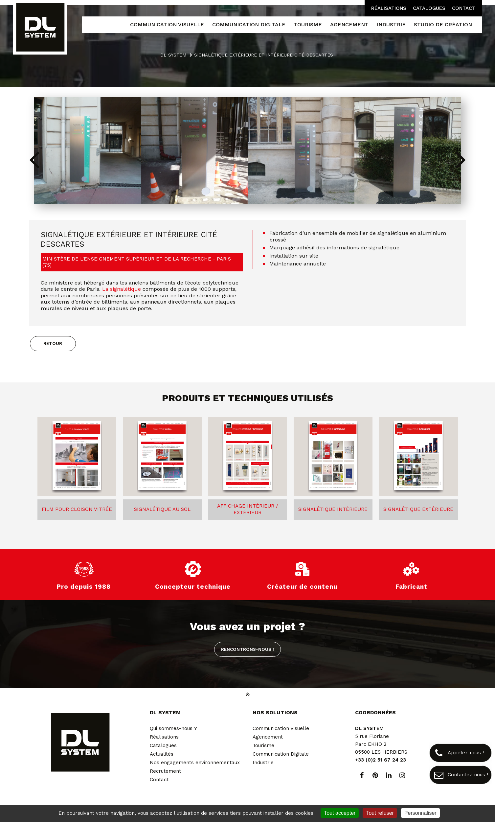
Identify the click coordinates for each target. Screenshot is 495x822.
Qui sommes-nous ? (173, 728)
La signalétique (121, 289)
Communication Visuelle (281, 728)
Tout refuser (380, 813)
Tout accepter (339, 813)
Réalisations (388, 8)
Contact (463, 8)
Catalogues (429, 8)
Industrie (263, 762)
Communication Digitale (281, 754)
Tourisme (263, 745)
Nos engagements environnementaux (195, 762)
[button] (461, 159)
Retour (52, 343)
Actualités (161, 754)
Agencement (268, 737)
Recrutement (165, 771)
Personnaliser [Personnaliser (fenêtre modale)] (420, 813)
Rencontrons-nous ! (247, 649)
